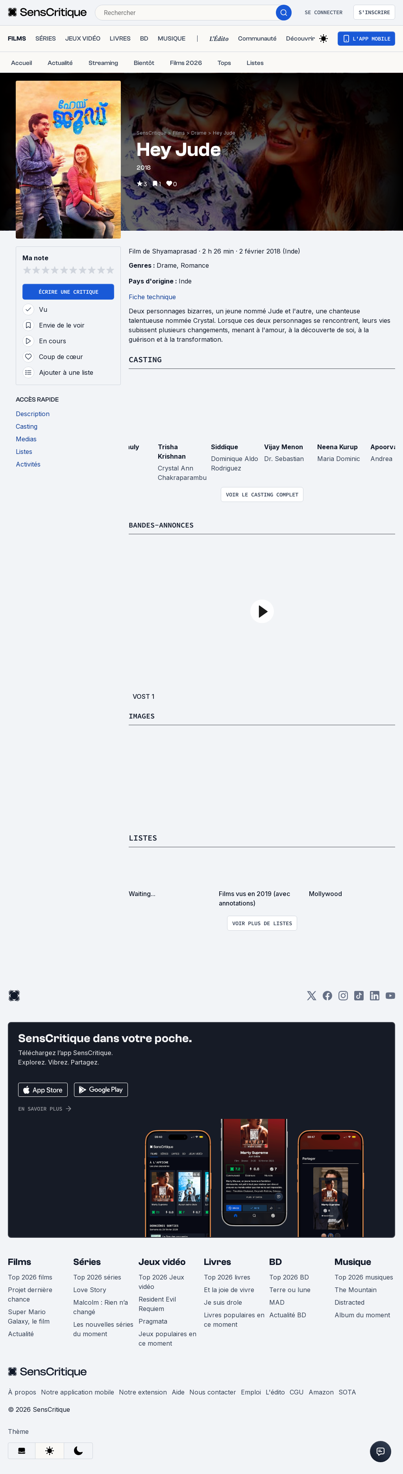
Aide (178, 1391)
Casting (145, 359)
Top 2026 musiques (364, 1276)
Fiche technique (152, 297)
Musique (353, 1261)
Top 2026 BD (289, 1276)
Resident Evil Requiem (157, 1303)
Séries (87, 1261)
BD (275, 1261)
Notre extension (143, 1391)
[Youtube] (390, 997)
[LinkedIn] (374, 997)
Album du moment (362, 1314)
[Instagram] (343, 997)
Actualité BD (287, 1314)
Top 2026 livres (227, 1276)
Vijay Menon (283, 446)
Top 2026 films (30, 1276)
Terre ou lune (290, 1289)
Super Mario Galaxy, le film (29, 1315)
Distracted (349, 1301)
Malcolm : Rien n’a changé (100, 1306)
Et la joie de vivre (229, 1289)
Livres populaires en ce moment (234, 1319)
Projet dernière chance (30, 1293)
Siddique (224, 446)
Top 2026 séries (97, 1276)
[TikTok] (359, 997)
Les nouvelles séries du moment (103, 1328)
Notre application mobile (77, 1391)
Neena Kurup (337, 446)
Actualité (21, 1333)
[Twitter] (311, 997)
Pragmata (153, 1320)
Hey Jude (224, 133)
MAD (277, 1301)
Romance (195, 265)
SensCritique (151, 133)
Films (179, 133)
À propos (22, 1391)
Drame (199, 133)
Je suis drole (223, 1301)
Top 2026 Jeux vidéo (161, 1281)
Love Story (89, 1289)
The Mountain (356, 1289)
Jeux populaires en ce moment (167, 1337)
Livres (217, 1261)
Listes (143, 837)
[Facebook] (327, 997)
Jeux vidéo (162, 1261)
